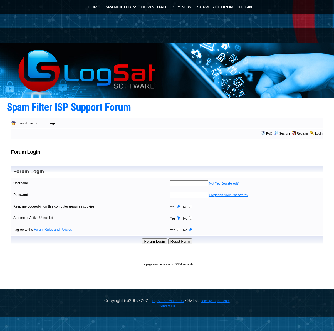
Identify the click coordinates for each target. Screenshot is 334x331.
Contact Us (167, 306)
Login (319, 133)
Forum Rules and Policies (53, 230)
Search (282, 133)
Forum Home (25, 123)
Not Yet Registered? (224, 183)
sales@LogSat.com (215, 301)
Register (302, 133)
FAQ (269, 133)
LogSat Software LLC (168, 301)
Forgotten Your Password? (228, 195)
